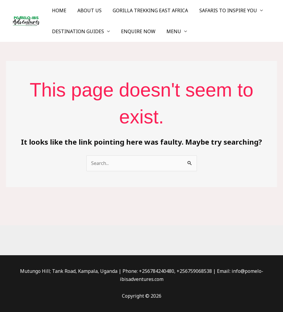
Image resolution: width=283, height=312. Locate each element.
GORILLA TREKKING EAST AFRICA (146, 10)
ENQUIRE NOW (136, 31)
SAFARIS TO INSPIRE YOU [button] (222, 10)
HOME (58, 10)
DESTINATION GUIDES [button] (77, 31)
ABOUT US (87, 10)
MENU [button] (170, 31)
